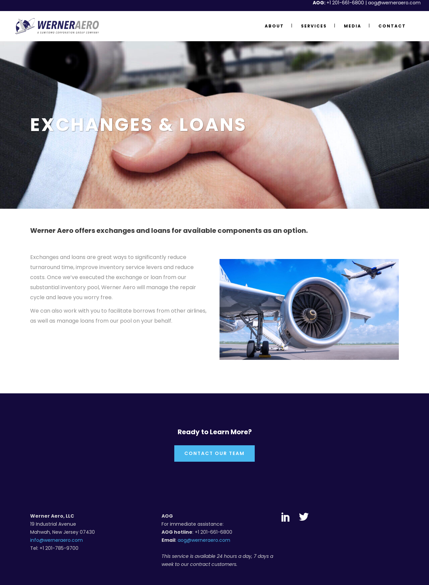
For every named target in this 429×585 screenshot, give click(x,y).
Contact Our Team (214, 453)
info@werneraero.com (56, 540)
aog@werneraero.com (204, 540)
